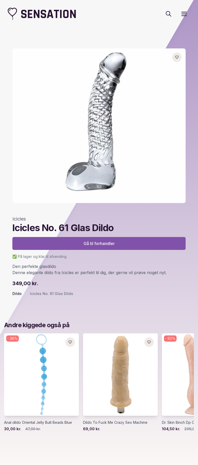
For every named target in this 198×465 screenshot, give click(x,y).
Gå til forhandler (99, 243)
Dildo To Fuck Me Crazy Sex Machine (115, 422)
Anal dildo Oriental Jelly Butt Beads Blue (38, 422)
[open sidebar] (184, 14)
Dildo (17, 293)
